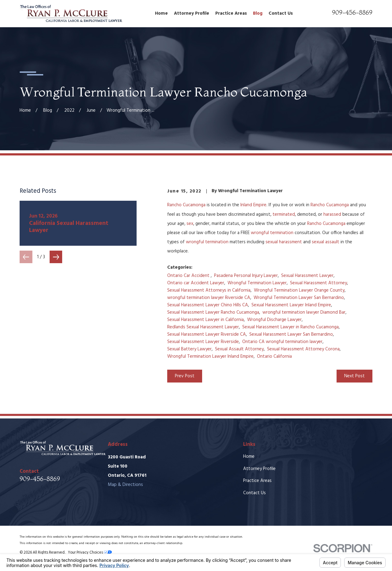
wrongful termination (272, 233)
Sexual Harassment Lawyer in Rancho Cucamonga (290, 327)
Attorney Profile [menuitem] (191, 13)
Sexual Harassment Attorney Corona (303, 349)
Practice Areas (257, 480)
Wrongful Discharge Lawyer (274, 319)
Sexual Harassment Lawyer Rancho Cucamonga (213, 312)
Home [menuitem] (161, 13)
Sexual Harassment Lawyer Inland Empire (291, 305)
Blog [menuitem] (257, 13)
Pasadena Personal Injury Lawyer (246, 275)
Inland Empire (253, 205)
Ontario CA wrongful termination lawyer (282, 341)
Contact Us (254, 493)
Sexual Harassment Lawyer (307, 275)
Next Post (354, 376)
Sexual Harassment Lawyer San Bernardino (291, 334)
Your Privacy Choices (90, 553)
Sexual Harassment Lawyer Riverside (203, 341)
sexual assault (325, 242)
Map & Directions (125, 484)
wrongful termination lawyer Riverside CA (208, 297)
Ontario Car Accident (189, 275)
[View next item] (56, 257)
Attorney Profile (259, 468)
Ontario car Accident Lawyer (195, 283)
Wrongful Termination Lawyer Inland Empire (210, 356)
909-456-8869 (352, 12)
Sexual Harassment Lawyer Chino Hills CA (207, 305)
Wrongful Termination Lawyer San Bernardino (299, 297)
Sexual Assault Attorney (239, 349)
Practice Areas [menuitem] (231, 13)
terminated (284, 214)
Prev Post (184, 376)
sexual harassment (284, 242)
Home (248, 456)
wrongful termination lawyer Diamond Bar (303, 312)
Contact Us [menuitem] (281, 13)
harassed (332, 214)
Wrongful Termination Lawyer (257, 283)
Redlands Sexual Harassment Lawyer (203, 327)
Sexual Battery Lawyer (189, 349)
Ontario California (274, 356)
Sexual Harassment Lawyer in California (205, 319)
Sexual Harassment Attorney (318, 283)
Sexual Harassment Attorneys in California (209, 290)
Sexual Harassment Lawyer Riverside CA (206, 334)
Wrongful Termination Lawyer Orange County (299, 290)
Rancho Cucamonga (186, 205)
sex (190, 223)
